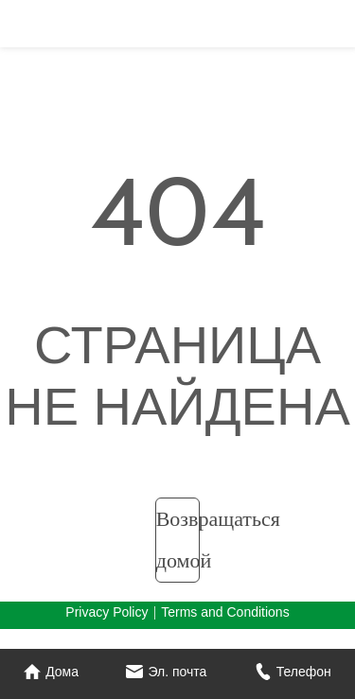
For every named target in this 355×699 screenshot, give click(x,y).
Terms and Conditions (225, 612)
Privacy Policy (106, 612)
